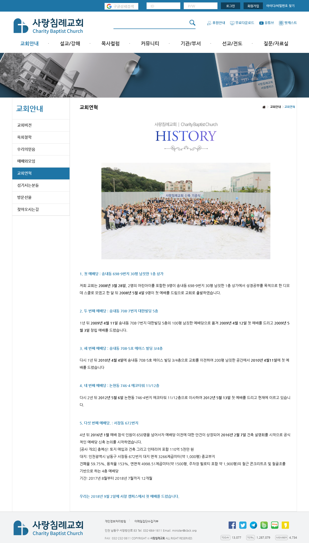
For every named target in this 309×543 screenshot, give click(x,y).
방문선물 (24, 197)
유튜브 (266, 23)
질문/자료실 (276, 43)
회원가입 (253, 6)
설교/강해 (70, 43)
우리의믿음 (26, 149)
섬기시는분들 (28, 185)
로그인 (230, 6)
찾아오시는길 (28, 209)
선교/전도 (232, 43)
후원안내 (216, 23)
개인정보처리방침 (115, 521)
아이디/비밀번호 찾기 (280, 5)
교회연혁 (24, 173)
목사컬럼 (110, 43)
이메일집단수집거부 (146, 521)
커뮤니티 (150, 43)
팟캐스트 (288, 23)
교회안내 (29, 43)
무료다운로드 (242, 23)
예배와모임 (26, 161)
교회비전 (24, 125)
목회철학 (24, 137)
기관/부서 (191, 43)
